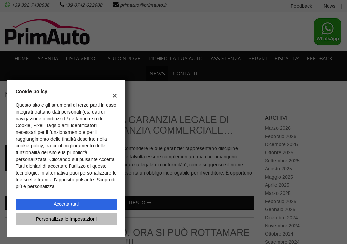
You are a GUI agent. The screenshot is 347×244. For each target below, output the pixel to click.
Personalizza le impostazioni (66, 219)
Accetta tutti (66, 204)
